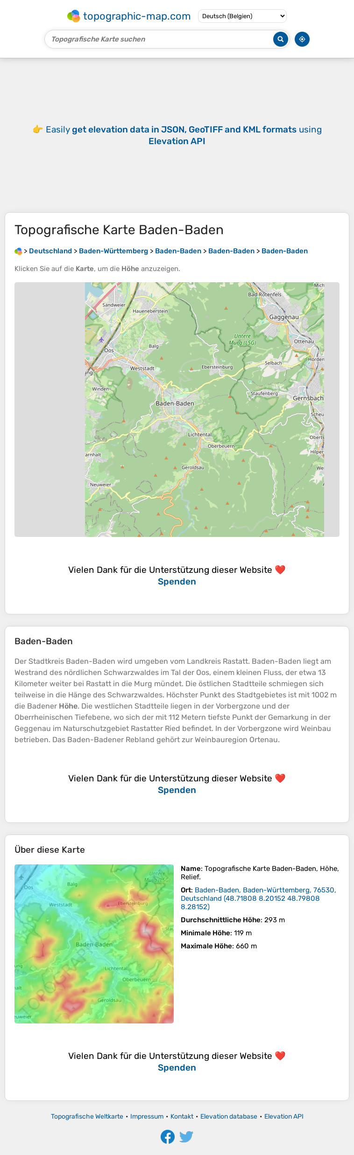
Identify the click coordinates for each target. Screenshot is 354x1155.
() (258, 898)
